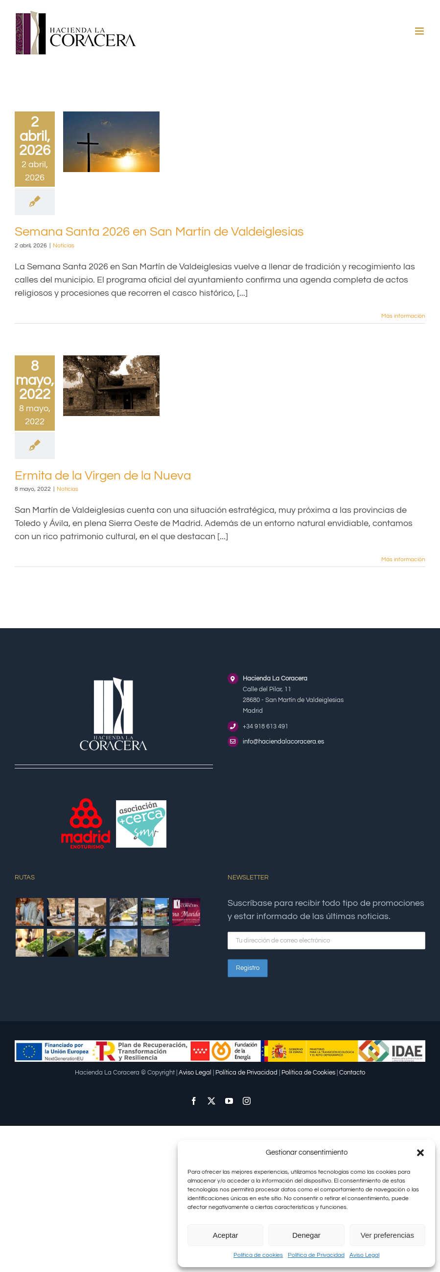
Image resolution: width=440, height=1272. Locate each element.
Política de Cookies (308, 1072)
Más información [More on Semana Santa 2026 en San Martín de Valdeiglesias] (403, 316)
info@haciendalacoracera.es (283, 741)
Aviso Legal (364, 1255)
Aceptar (225, 1235)
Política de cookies (258, 1255)
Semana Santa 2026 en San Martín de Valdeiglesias (159, 231)
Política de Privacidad (316, 1255)
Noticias (63, 245)
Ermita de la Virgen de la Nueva (103, 475)
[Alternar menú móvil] (420, 31)
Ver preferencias (387, 1235)
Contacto (352, 1072)
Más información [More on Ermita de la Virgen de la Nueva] (403, 559)
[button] (420, 1153)
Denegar (306, 1235)
